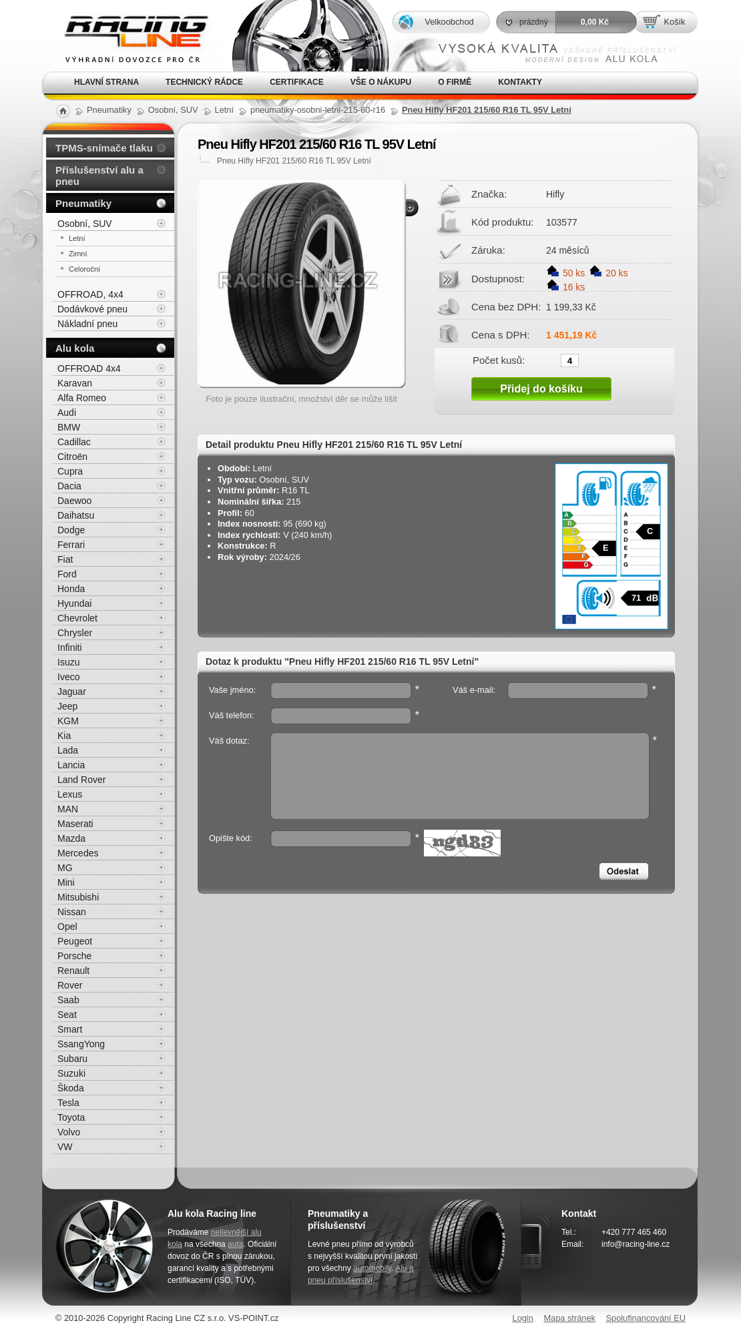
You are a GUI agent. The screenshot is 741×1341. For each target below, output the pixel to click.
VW (65, 1146)
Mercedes (77, 853)
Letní (77, 238)
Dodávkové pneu (92, 309)
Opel (67, 926)
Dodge (71, 530)
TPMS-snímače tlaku (104, 148)
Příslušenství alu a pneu (99, 175)
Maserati (75, 823)
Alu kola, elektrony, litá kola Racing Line (127, 35)
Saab (68, 1000)
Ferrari (71, 544)
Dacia (69, 486)
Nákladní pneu (87, 323)
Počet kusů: (499, 359)
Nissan (71, 911)
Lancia (71, 765)
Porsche (74, 956)
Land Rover (81, 779)
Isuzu (68, 662)
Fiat (65, 559)
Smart (69, 1029)
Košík (674, 22)
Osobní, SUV (84, 223)
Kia (64, 735)
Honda (71, 588)
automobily (372, 1268)
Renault (73, 970)
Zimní (78, 254)
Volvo (68, 1132)
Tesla (68, 1102)
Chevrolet (77, 618)
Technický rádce (204, 82)
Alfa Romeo (81, 397)
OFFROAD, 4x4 (90, 294)
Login (523, 1318)
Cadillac (74, 442)
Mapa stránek (569, 1318)
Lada (67, 750)
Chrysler (74, 632)
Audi (66, 412)
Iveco (68, 677)
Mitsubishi (78, 897)
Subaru (72, 1058)
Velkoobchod (449, 22)
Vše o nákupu (380, 82)
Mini (66, 882)
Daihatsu (75, 515)
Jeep (67, 706)
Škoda (70, 1088)
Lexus (69, 794)
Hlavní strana (106, 82)
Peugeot (74, 941)
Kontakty (520, 82)
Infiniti (69, 647)
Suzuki (71, 1073)
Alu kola (74, 348)
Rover (69, 985)
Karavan (74, 383)
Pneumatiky (83, 203)
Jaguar (71, 691)
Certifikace (297, 82)
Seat (67, 1014)
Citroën (72, 456)
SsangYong (81, 1044)
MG (65, 867)
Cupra (70, 471)
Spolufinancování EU (645, 1318)
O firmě (454, 82)
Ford (67, 574)
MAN (67, 809)
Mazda (71, 838)
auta (235, 1244)
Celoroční (84, 269)
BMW (68, 427)
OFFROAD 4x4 (89, 368)
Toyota (71, 1117)
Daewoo (74, 500)
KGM (68, 721)
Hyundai (74, 603)
